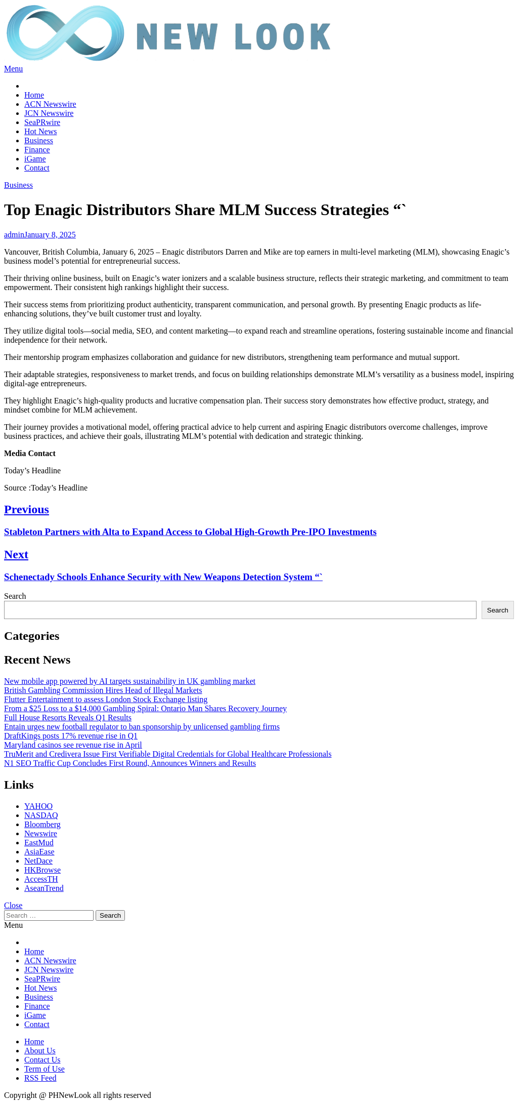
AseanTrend (44, 888)
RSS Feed (40, 1078)
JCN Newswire (48, 113)
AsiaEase (39, 851)
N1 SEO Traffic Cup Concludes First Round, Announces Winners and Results (130, 763)
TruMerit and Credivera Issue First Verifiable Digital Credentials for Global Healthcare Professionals (167, 754)
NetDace (38, 860)
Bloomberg (42, 824)
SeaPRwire (42, 122)
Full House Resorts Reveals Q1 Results (68, 717)
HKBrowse (42, 870)
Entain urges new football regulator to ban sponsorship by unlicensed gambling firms (142, 726)
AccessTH (41, 879)
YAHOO (38, 806)
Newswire (40, 833)
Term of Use (44, 1069)
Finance (37, 149)
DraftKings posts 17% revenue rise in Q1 (71, 735)
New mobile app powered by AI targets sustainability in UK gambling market (129, 681)
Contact (37, 167)
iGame (35, 158)
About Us (40, 1050)
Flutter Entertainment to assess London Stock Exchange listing (105, 699)
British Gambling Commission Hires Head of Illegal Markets (103, 690)
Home (34, 95)
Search (15, 596)
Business (38, 140)
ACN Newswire (50, 104)
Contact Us (42, 1059)
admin (14, 234)
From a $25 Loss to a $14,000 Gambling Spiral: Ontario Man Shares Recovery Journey (145, 708)
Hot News (40, 131)
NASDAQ (41, 815)
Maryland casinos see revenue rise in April (73, 745)
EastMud (39, 842)
